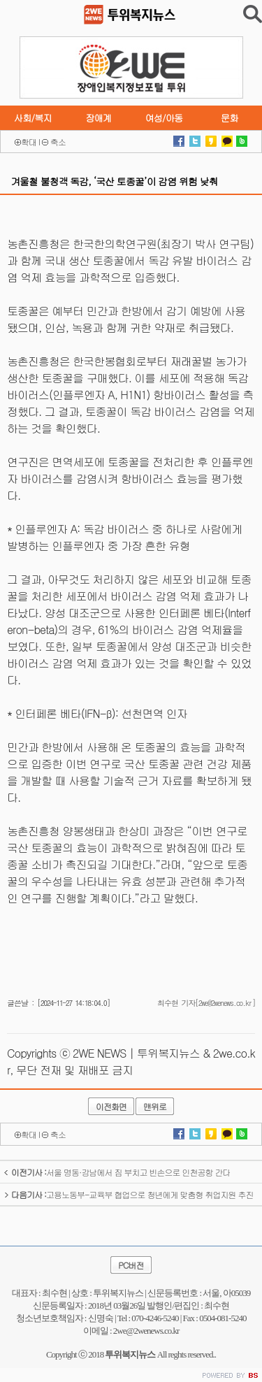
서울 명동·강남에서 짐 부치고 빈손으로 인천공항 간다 (117, 1172)
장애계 (98, 117)
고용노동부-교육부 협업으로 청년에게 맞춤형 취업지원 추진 (128, 1194)
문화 (229, 117)
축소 (58, 141)
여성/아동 (163, 117)
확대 (28, 141)
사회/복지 (33, 117)
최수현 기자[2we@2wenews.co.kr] (206, 1003)
